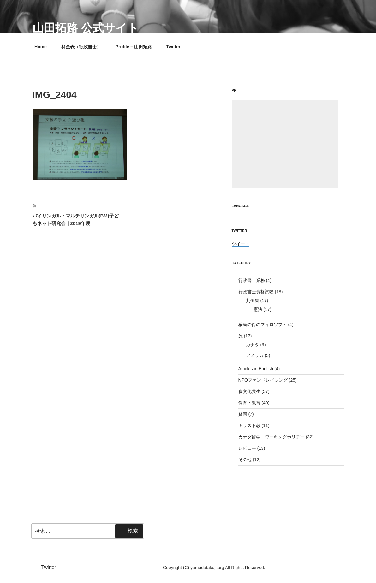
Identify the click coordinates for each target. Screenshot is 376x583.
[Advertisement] (285, 144)
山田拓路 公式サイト (86, 27)
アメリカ (255, 355)
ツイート (240, 244)
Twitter (173, 46)
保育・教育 (249, 402)
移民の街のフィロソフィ (262, 324)
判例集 (252, 300)
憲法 (258, 309)
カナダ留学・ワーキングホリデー (271, 436)
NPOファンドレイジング (263, 380)
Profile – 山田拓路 (134, 46)
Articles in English (255, 368)
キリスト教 (249, 425)
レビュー (247, 448)
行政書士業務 (251, 280)
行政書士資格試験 (256, 291)
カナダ (252, 344)
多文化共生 (249, 391)
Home (40, 46)
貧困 (242, 414)
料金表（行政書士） (81, 46)
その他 (245, 459)
